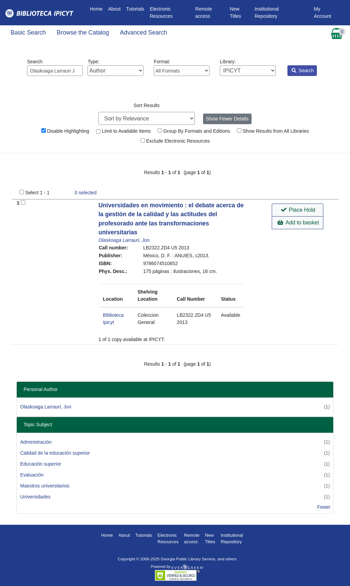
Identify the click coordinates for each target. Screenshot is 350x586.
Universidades (35, 496)
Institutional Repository (267, 12)
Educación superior (40, 464)
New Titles (235, 12)
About (114, 9)
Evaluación (32, 475)
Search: (55, 67)
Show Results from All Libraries (273, 131)
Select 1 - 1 (37, 192)
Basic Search (28, 32)
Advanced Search (143, 32)
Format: (182, 67)
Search (303, 70)
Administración (36, 442)
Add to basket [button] (298, 222)
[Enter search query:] (55, 70)
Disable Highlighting (65, 131)
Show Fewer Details (227, 118)
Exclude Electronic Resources (175, 141)
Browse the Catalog (83, 32)
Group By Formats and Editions (194, 131)
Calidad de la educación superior (55, 453)
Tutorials (135, 9)
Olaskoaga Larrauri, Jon (45, 406)
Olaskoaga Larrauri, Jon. (124, 240)
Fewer (324, 507)
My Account (322, 12)
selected (86, 192)
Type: (115, 67)
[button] (297, 210)
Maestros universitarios (44, 486)
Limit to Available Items (123, 131)
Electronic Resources (161, 12)
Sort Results (147, 105)
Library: (247, 67)
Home (97, 8)
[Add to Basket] (23, 202)
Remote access (203, 12)
